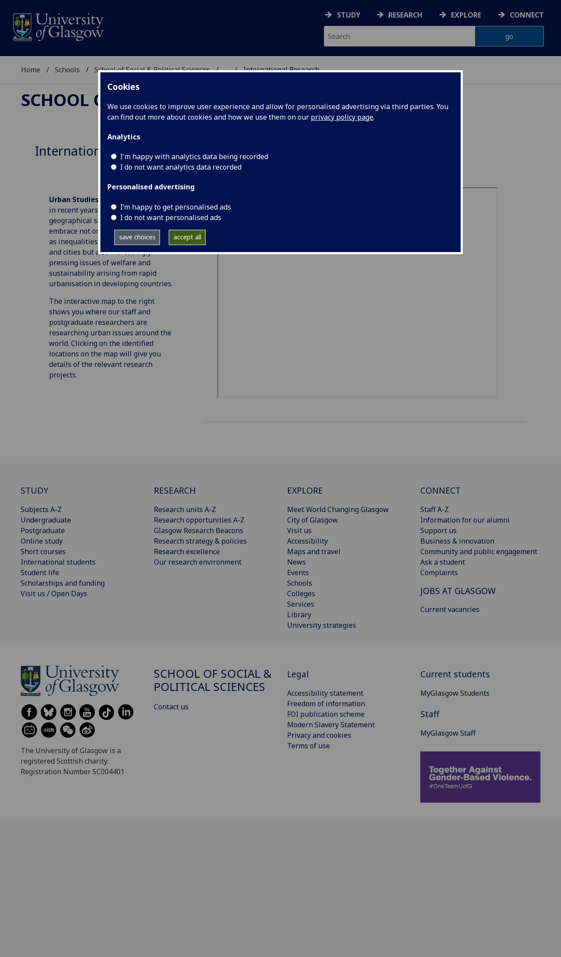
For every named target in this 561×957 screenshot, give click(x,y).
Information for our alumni (465, 520)
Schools (67, 70)
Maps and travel (314, 551)
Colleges (301, 593)
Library (299, 614)
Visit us (299, 530)
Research (405, 15)
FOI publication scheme (326, 714)
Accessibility (307, 541)
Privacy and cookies (319, 735)
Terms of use (308, 746)
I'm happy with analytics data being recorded (194, 156)
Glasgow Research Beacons (198, 530)
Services (300, 604)
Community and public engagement (478, 551)
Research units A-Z (185, 509)
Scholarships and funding (63, 583)
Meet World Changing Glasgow (338, 509)
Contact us (171, 707)
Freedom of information (326, 703)
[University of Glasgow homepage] (57, 26)
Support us (438, 530)
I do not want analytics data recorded (180, 167)
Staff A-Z (434, 509)
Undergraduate (46, 520)
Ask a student (442, 562)
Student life (40, 572)
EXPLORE (305, 490)
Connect (527, 15)
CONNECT (440, 490)
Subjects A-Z (41, 509)
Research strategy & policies (200, 541)
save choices (137, 237)
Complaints (439, 572)
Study (348, 15)
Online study (42, 541)
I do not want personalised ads (170, 217)
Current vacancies (449, 609)
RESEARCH (175, 490)
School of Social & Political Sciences (213, 680)
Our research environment (197, 562)
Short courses (43, 551)
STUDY (34, 490)
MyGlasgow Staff (448, 733)
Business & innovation (457, 541)
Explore (466, 15)
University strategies (321, 625)
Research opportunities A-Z (199, 520)
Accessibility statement (325, 693)
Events (298, 572)
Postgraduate (43, 530)
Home (30, 70)
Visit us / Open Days (54, 593)
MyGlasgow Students (455, 693)
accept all (187, 237)
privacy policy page (342, 117)
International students (58, 562)
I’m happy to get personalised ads (175, 207)
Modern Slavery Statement (331, 724)
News (296, 562)
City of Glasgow (312, 520)
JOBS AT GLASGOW (458, 591)
